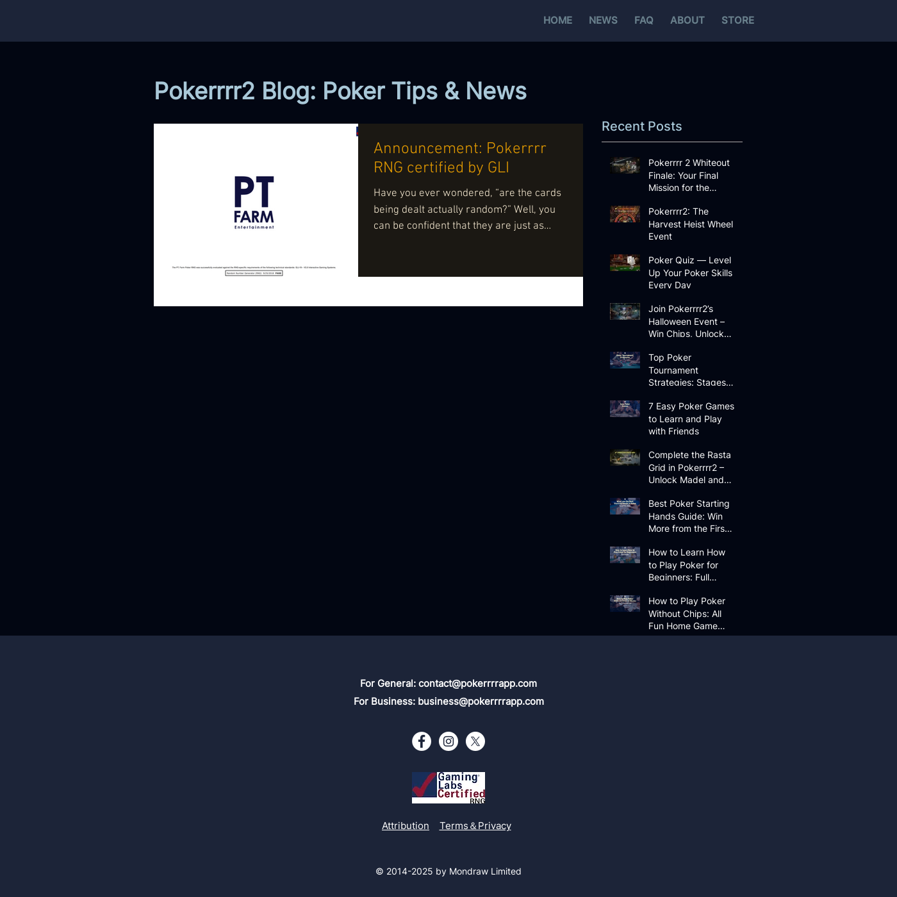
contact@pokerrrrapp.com (477, 683)
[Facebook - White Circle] (421, 741)
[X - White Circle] (475, 741)
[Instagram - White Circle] (448, 741)
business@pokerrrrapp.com (481, 701)
